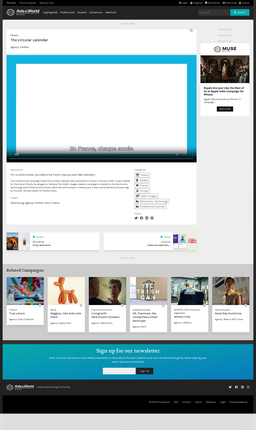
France (142, 185)
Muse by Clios (46, 2)
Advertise (211, 402)
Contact (186, 402)
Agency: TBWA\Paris (102, 323)
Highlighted (50, 12)
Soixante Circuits (142, 309)
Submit (244, 2)
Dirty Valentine (42, 245)
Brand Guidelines (239, 402)
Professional (67, 12)
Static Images (146, 196)
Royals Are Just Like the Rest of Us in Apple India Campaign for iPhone (224, 91)
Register (196, 2)
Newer (38, 237)
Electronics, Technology (152, 201)
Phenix (14, 35)
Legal (222, 402)
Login (183, 2)
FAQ (176, 402)
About (198, 402)
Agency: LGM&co (183, 322)
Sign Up (144, 371)
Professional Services (150, 206)
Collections (96, 12)
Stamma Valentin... (158, 245)
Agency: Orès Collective (21, 319)
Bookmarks (212, 2)
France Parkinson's (101, 309)
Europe (142, 190)
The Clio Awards (27, 2)
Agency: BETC (140, 326)
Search (240, 12)
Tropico (13, 309)
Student (82, 12)
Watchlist (110, 12)
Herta (53, 309)
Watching (229, 2)
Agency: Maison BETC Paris (229, 319)
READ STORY (225, 109)
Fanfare (24, 47)
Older (165, 237)
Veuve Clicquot (222, 309)
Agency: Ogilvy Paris (60, 323)
